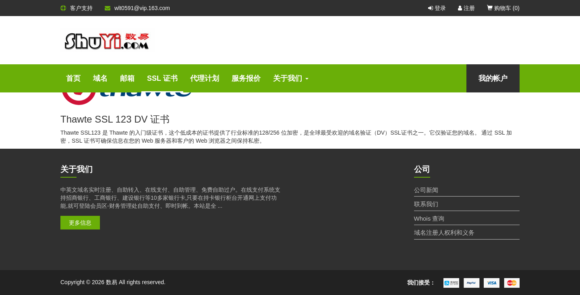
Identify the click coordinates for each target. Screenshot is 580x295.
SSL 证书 (162, 78)
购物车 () (503, 8)
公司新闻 (426, 189)
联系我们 (426, 204)
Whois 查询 (429, 218)
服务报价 (246, 78)
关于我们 (291, 78)
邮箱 (127, 78)
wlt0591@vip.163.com (137, 8)
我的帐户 (493, 78)
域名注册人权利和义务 (444, 232)
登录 (437, 8)
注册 (466, 8)
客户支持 (76, 8)
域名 (100, 78)
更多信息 (80, 222)
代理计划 (204, 78)
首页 (73, 78)
